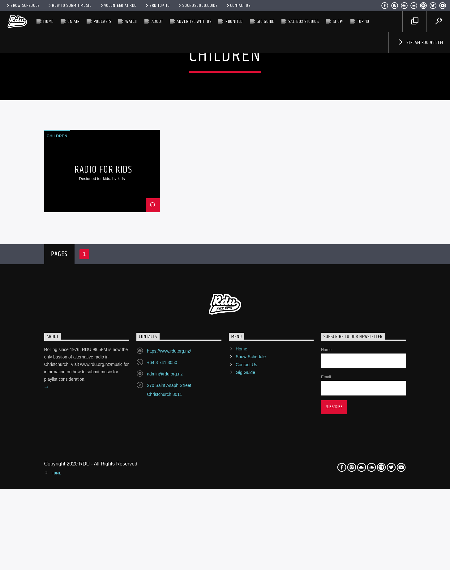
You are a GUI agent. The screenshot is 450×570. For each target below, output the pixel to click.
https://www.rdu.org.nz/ (169, 493)
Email (326, 519)
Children (57, 278)
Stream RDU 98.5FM (420, 42)
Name (326, 492)
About (157, 21)
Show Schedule (22, 5)
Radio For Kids (103, 312)
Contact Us (238, 5)
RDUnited (234, 21)
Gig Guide (265, 21)
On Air (73, 21)
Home (48, 21)
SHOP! (338, 21)
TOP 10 (363, 21)
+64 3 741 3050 (162, 505)
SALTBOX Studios (303, 21)
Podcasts (102, 21)
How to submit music (69, 5)
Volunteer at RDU (118, 5)
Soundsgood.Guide (197, 5)
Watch (131, 21)
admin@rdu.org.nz (164, 516)
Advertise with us (194, 21)
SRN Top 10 (157, 5)
